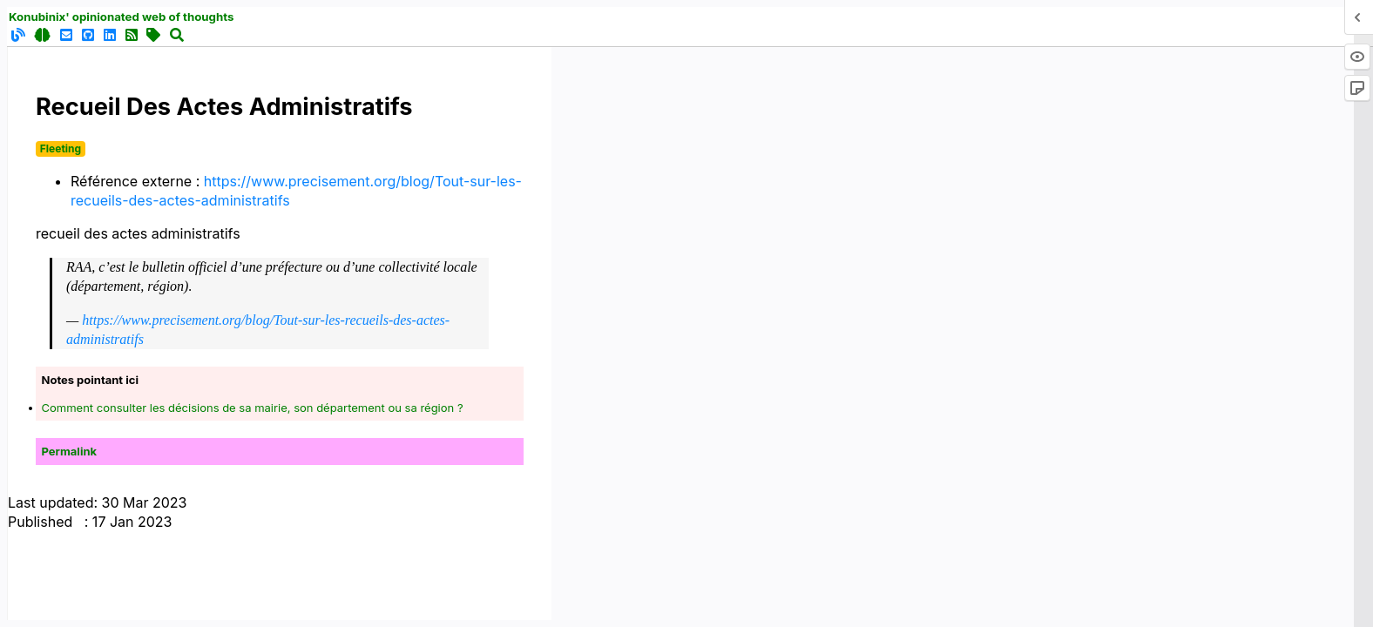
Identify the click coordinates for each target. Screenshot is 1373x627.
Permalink (70, 451)
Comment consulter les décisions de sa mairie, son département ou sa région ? (252, 408)
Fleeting (60, 148)
